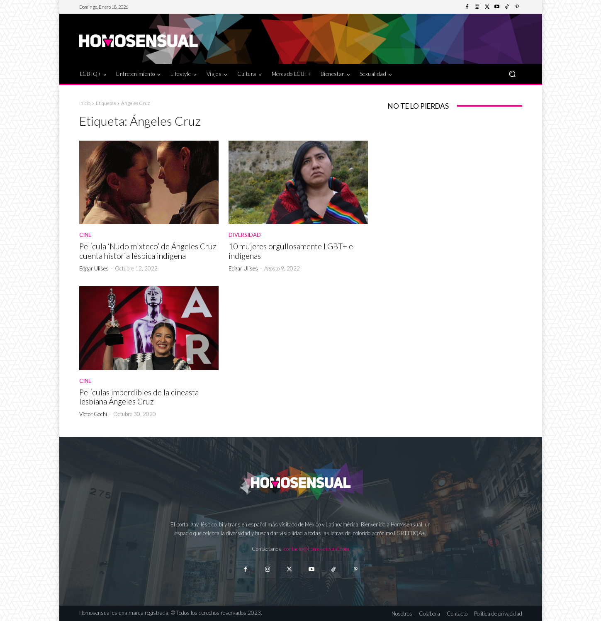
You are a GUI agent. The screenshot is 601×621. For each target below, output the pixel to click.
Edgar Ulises (94, 268)
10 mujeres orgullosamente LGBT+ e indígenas (291, 251)
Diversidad (245, 235)
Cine (85, 235)
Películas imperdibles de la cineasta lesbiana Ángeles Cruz (139, 397)
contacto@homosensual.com (316, 549)
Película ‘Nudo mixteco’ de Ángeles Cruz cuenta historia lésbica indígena (148, 251)
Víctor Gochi (93, 414)
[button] (512, 73)
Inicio (84, 103)
